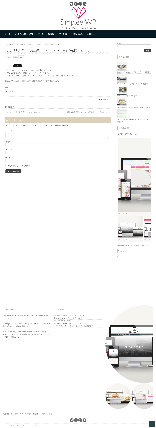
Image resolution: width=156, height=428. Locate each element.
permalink (106, 99)
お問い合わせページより (41, 334)
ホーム (7, 34)
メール (8, 150)
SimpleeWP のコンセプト (24, 34)
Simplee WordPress (12, 44)
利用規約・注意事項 (32, 414)
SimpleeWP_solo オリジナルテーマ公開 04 (69, 318)
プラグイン (63, 34)
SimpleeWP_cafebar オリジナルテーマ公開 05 (70, 315)
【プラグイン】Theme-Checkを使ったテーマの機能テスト (74, 326)
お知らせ (90, 34)
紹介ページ (43, 81)
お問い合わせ (78, 34)
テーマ (40, 34)
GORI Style (16, 315)
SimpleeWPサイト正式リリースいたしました (23, 112)
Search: (119, 43)
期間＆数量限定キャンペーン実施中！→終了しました (88, 112)
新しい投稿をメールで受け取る (20, 166)
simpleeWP (33, 425)
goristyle (21, 57)
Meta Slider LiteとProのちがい (64, 321)
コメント (8, 131)
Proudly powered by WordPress (8, 425)
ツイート (120, 257)
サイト (7, 158)
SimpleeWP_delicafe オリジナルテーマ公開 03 (70, 323)
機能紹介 (51, 34)
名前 (7, 142)
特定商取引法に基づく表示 (13, 414)
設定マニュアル (129, 246)
